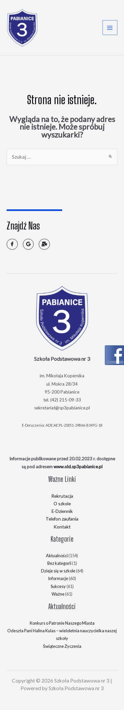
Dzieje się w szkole (58, 570)
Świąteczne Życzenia (62, 645)
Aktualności (57, 555)
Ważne (58, 594)
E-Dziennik (62, 511)
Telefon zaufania (62, 519)
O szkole (62, 503)
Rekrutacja (62, 495)
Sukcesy (58, 586)
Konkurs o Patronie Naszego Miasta (62, 623)
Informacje (58, 578)
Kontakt (62, 526)
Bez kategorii (59, 563)
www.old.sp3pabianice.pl (78, 466)
